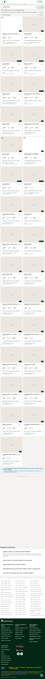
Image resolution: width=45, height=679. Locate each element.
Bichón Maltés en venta (6, 630)
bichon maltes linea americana (36, 593)
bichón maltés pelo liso (21, 608)
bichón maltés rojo (34, 583)
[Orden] (41, 15)
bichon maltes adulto (20, 585)
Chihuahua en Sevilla (33, 634)
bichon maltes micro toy (21, 614)
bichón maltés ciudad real (6, 585)
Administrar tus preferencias (33, 674)
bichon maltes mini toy (20, 610)
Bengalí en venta (18, 634)
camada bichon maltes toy (36, 595)
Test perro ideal (4, 664)
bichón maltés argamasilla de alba (7, 597)
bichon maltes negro (34, 581)
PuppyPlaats (22, 667)
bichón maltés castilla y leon (7, 594)
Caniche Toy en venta (5, 640)
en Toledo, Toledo (20, 10)
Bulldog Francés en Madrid (35, 630)
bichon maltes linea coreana (22, 591)
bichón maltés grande (20, 606)
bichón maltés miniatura (21, 599)
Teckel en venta (4, 638)
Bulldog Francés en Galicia (35, 636)
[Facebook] (18, 653)
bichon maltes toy (5, 610)
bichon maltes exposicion (35, 589)
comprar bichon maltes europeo (37, 615)
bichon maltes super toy (35, 587)
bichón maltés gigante (20, 597)
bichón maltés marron (20, 583)
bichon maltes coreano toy (36, 603)
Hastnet (17, 667)
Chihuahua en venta (5, 627)
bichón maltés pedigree (21, 595)
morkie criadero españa (35, 613)
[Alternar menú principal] (2, 2)
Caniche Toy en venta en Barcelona (34, 639)
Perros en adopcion (33, 641)
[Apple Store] (20, 650)
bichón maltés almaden (6, 592)
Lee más (41, 12)
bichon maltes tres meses (35, 601)
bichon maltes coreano (35, 597)
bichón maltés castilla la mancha (6, 590)
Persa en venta (18, 638)
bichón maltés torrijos (5, 600)
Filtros (40, 7)
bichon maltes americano (6, 612)
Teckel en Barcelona (33, 627)
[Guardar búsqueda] (42, 675)
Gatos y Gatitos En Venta (20, 625)
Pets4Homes (11, 667)
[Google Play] (20, 646)
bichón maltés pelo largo (6, 614)
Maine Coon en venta (19, 636)
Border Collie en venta (6, 636)
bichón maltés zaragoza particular (35, 611)
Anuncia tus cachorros (6, 660)
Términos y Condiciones (33, 672)
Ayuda (2, 651)
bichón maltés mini (5, 608)
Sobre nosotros (4, 647)
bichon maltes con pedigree (21, 587)
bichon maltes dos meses (35, 591)
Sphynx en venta (18, 632)
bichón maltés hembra (6, 604)
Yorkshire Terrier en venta (6, 632)
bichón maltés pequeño (21, 603)
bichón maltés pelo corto (21, 589)
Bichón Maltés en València (35, 632)
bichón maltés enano (20, 593)
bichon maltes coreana (35, 599)
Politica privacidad (5, 649)
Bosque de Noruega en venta (21, 627)
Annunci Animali (37, 667)
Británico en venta (19, 630)
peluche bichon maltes (35, 585)
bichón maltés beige (34, 606)
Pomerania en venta (5, 634)
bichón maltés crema (20, 601)
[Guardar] (20, 34)
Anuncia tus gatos (5, 662)
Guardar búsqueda (5, 14)
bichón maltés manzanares (6, 602)
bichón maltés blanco (20, 581)
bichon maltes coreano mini (36, 608)
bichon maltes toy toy (20, 612)
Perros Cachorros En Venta (7, 625)
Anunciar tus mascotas (6, 658)
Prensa (2, 653)
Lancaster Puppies (14, 668)
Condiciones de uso (5, 656)
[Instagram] (21, 653)
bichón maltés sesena (5, 587)
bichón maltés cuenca (5, 583)
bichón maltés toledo (5, 581)
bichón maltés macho (5, 606)
